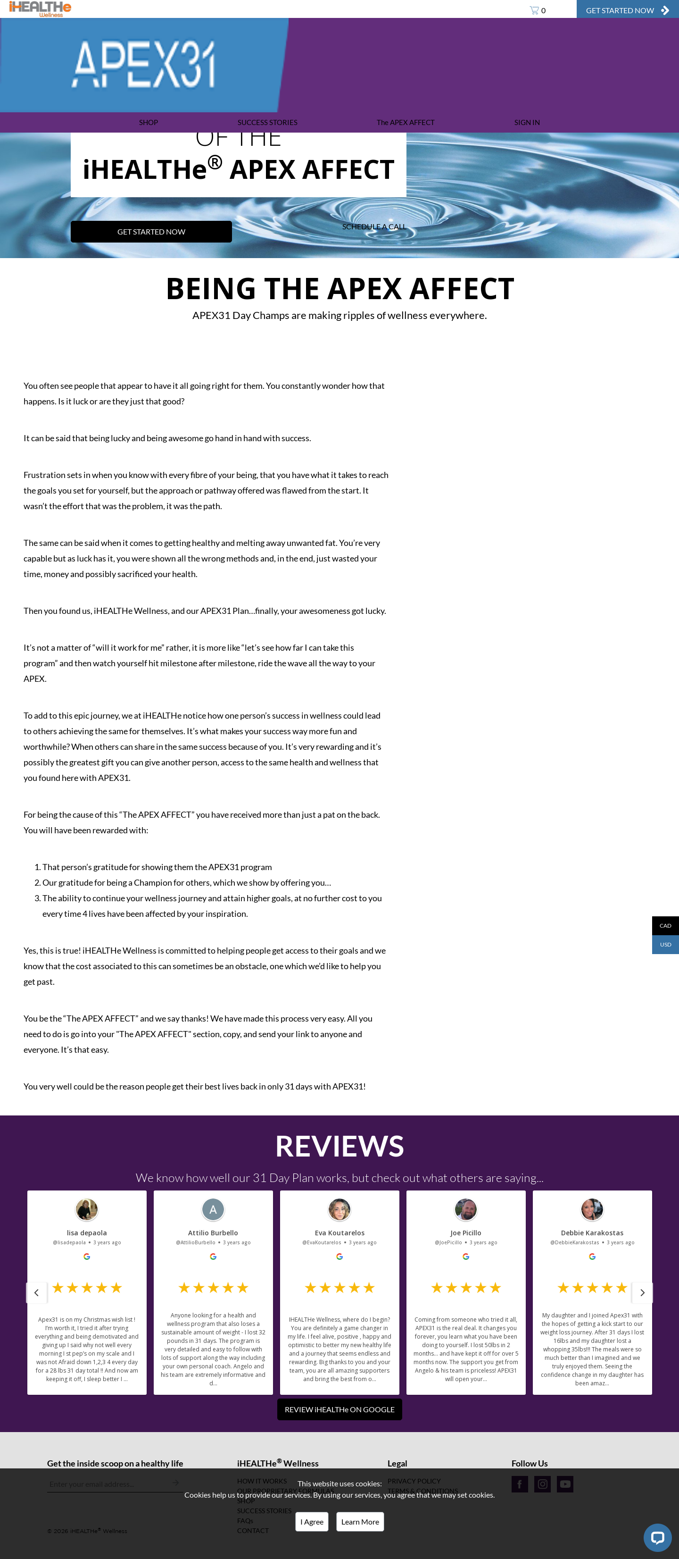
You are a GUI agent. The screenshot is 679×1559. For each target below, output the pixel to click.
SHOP (148, 122)
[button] (36, 1292)
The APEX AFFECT (406, 122)
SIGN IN (527, 122)
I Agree (311, 1521)
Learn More (360, 1521)
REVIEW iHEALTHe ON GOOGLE (340, 1409)
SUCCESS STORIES (268, 122)
